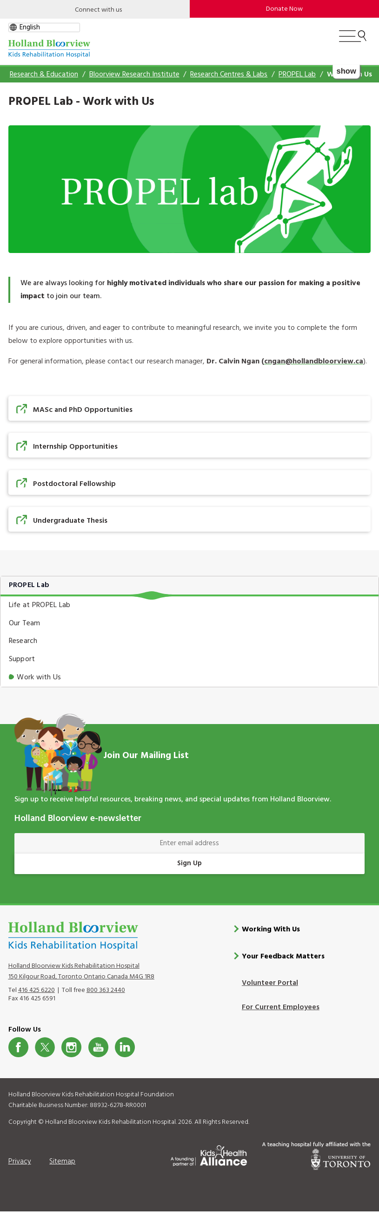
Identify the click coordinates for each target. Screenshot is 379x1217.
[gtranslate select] (44, 27)
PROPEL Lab (297, 74)
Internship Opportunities (75, 447)
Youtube (98, 1047)
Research (23, 641)
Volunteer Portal (270, 983)
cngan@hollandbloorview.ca (313, 362)
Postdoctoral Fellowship (74, 484)
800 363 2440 (105, 990)
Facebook (18, 1047)
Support (22, 659)
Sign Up (189, 863)
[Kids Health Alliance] (209, 1154)
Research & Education (44, 74)
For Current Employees (280, 1007)
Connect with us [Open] (98, 10)
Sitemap (62, 1161)
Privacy (19, 1161)
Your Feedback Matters (283, 956)
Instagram (71, 1047)
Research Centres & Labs (228, 74)
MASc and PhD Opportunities (83, 410)
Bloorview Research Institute (134, 74)
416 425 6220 (36, 990)
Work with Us (39, 677)
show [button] (346, 71)
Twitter (45, 1047)
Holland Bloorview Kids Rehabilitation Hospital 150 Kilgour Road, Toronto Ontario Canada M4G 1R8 (81, 971)
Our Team (24, 623)
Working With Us (271, 929)
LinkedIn (125, 1047)
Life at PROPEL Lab (40, 605)
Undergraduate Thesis (70, 521)
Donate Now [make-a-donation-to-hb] (284, 9)
